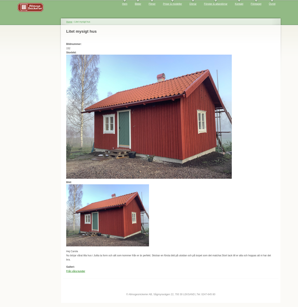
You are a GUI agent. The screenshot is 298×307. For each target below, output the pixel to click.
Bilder (138, 3)
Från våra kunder (75, 271)
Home (69, 21)
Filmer (152, 3)
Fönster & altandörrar (215, 3)
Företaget (256, 3)
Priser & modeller (172, 3)
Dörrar (193, 3)
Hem (124, 3)
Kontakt (239, 3)
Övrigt (272, 3)
